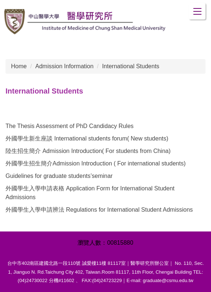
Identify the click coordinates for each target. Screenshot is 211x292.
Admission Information (64, 66)
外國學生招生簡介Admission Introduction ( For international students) (96, 163)
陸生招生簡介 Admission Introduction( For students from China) (88, 151)
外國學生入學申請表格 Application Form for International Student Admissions (90, 192)
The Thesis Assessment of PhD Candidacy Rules (69, 126)
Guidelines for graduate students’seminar (59, 176)
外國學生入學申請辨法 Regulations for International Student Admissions (99, 210)
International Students (131, 66)
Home (19, 66)
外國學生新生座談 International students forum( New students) (87, 138)
